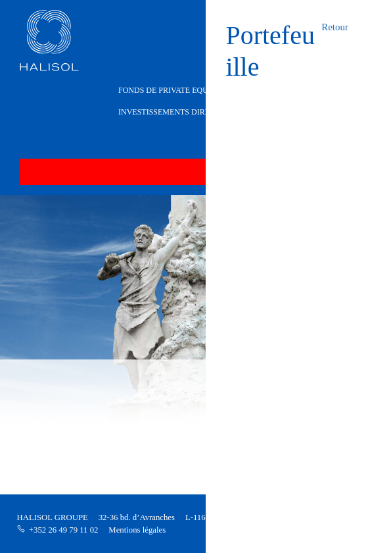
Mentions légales (137, 530)
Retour (334, 27)
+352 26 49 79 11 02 (64, 530)
